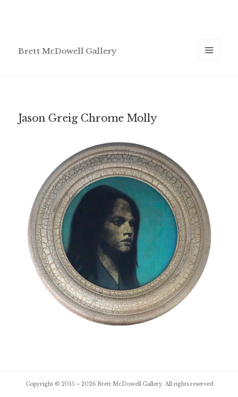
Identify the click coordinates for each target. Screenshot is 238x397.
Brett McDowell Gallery (67, 51)
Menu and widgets (209, 60)
